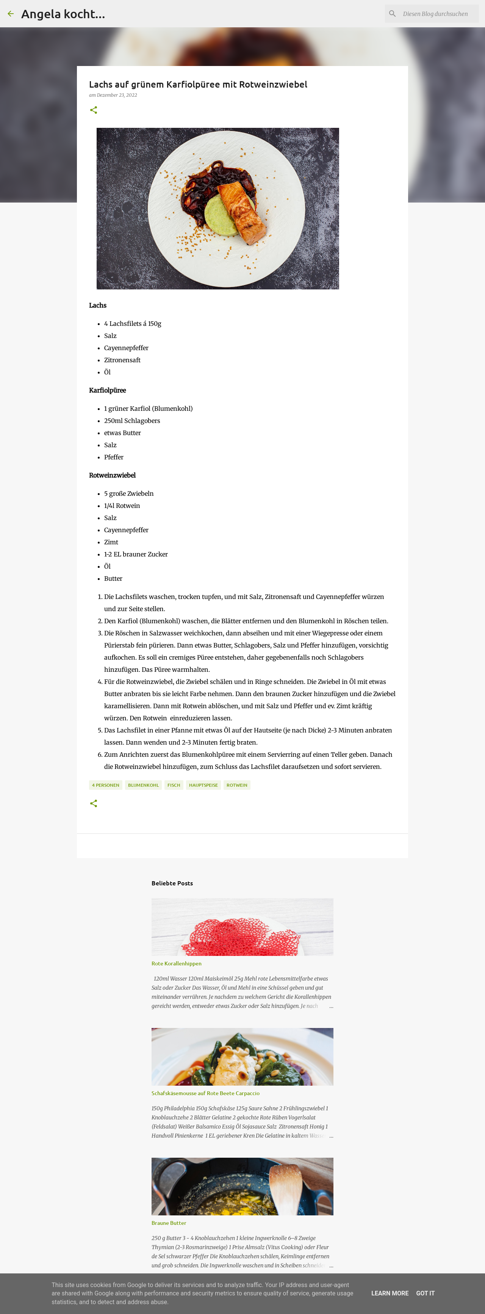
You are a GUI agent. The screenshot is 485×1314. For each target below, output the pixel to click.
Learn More (389, 1293)
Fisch (173, 785)
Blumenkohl (143, 785)
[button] (93, 110)
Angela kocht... (63, 13)
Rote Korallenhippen (177, 963)
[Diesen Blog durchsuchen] (439, 14)
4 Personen (105, 785)
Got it (425, 1293)
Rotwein (237, 785)
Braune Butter (169, 1222)
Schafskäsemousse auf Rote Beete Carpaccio (206, 1093)
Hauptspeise (203, 785)
